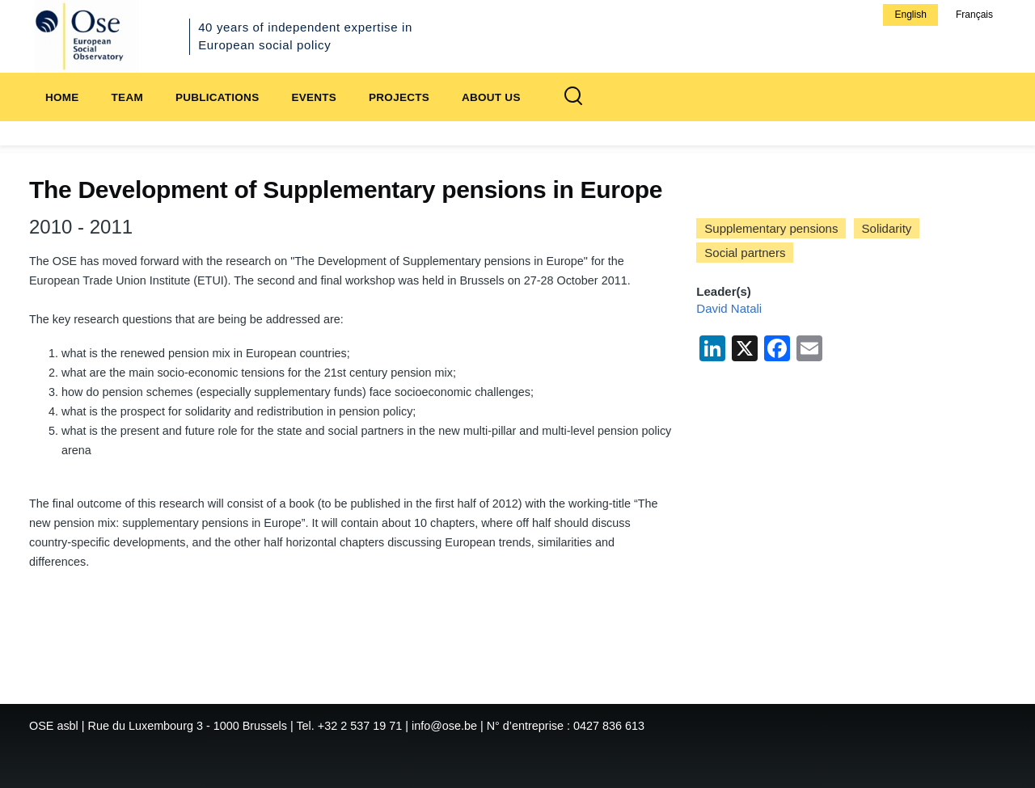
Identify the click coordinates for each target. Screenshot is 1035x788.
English (910, 14)
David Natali (729, 308)
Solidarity (887, 228)
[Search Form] (573, 97)
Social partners (744, 252)
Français (974, 14)
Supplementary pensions (771, 228)
